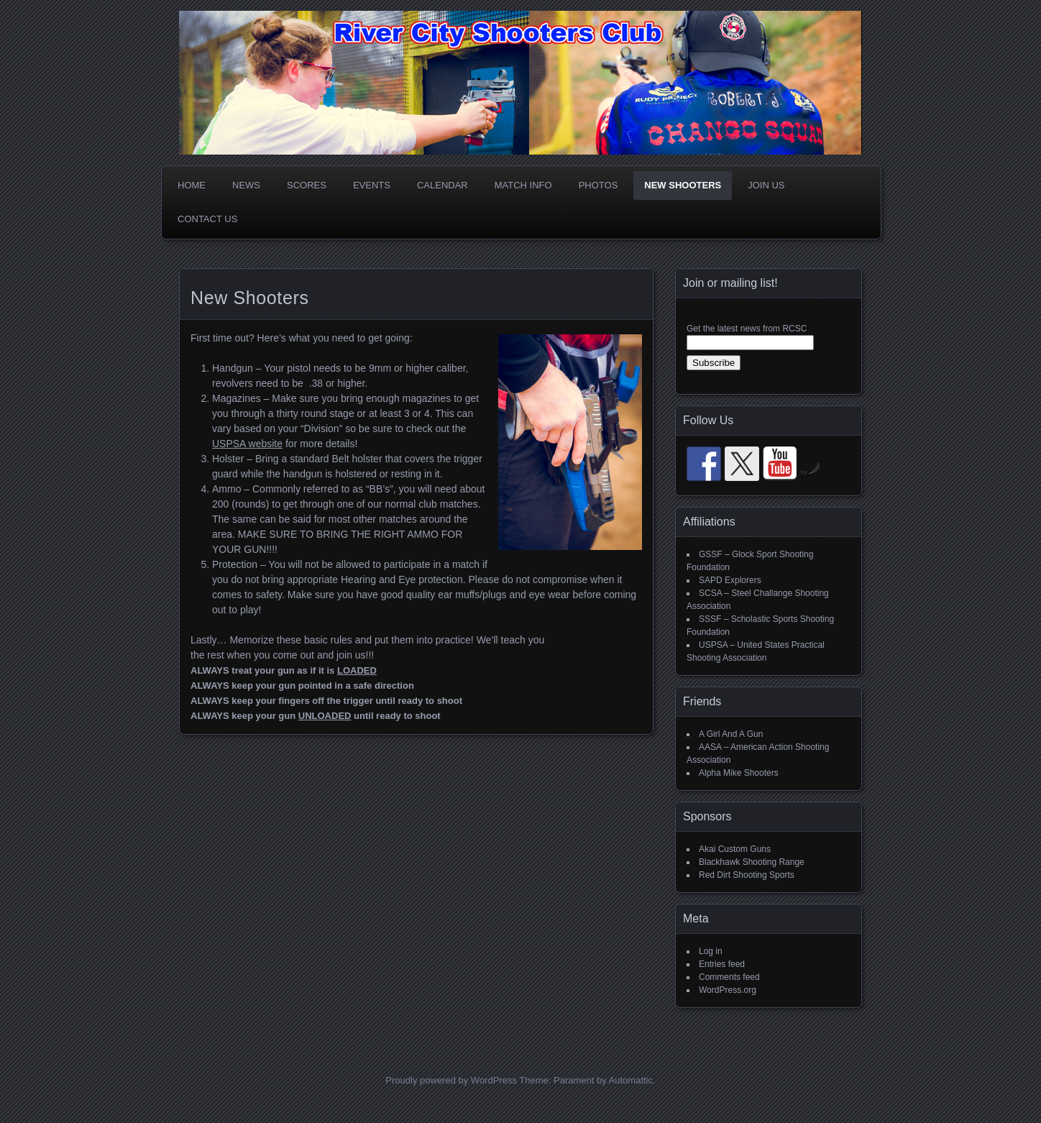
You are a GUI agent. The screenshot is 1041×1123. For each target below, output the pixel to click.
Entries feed (722, 964)
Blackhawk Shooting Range (751, 862)
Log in (711, 951)
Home (192, 185)
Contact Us (207, 219)
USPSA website (247, 443)
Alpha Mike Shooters (739, 773)
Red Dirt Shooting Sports (746, 875)
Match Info (523, 185)
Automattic (631, 1080)
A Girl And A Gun (731, 734)
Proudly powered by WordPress (451, 1080)
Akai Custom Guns (735, 849)
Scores (306, 185)
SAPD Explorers (730, 580)
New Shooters (682, 185)
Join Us (766, 185)
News (246, 185)
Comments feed (729, 977)
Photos (598, 185)
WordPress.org (727, 990)
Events (371, 185)
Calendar (442, 185)
